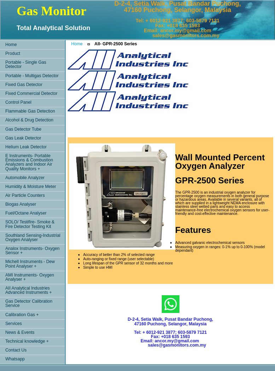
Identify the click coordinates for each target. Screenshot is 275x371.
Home (76, 43)
